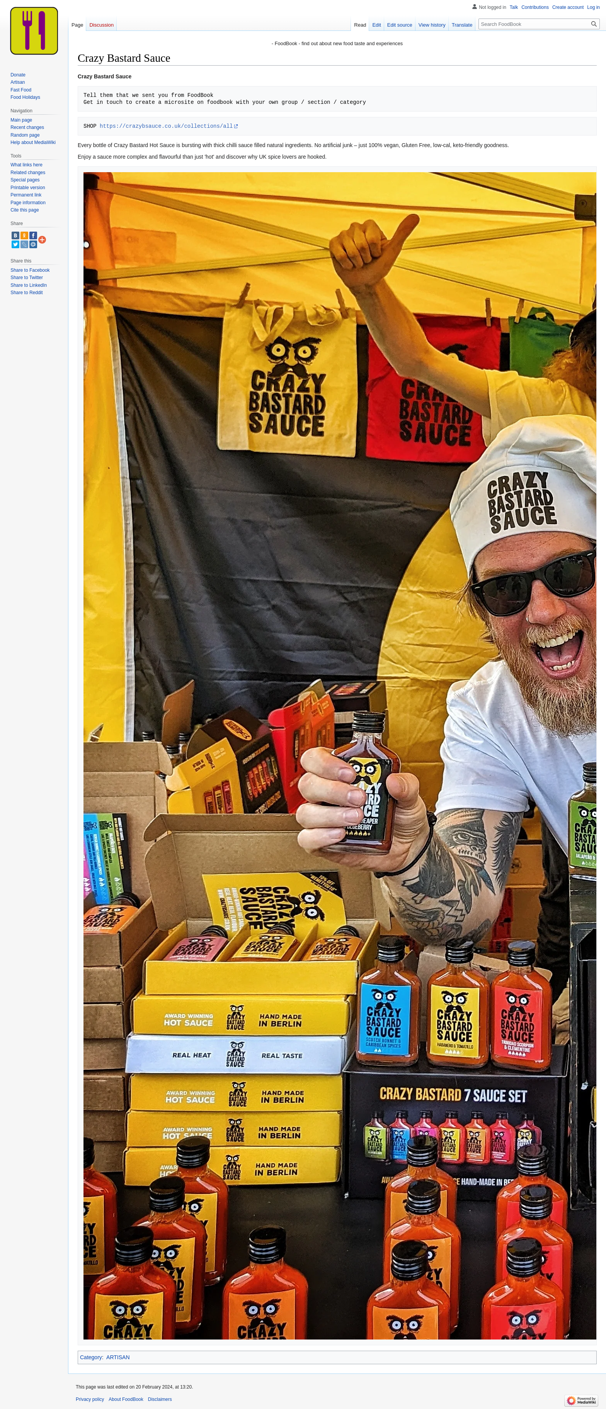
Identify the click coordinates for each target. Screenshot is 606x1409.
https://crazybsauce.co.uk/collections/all (166, 126)
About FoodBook (126, 1399)
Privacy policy (90, 1399)
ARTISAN (117, 1357)
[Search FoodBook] (539, 24)
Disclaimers (160, 1399)
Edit (376, 25)
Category (91, 1357)
